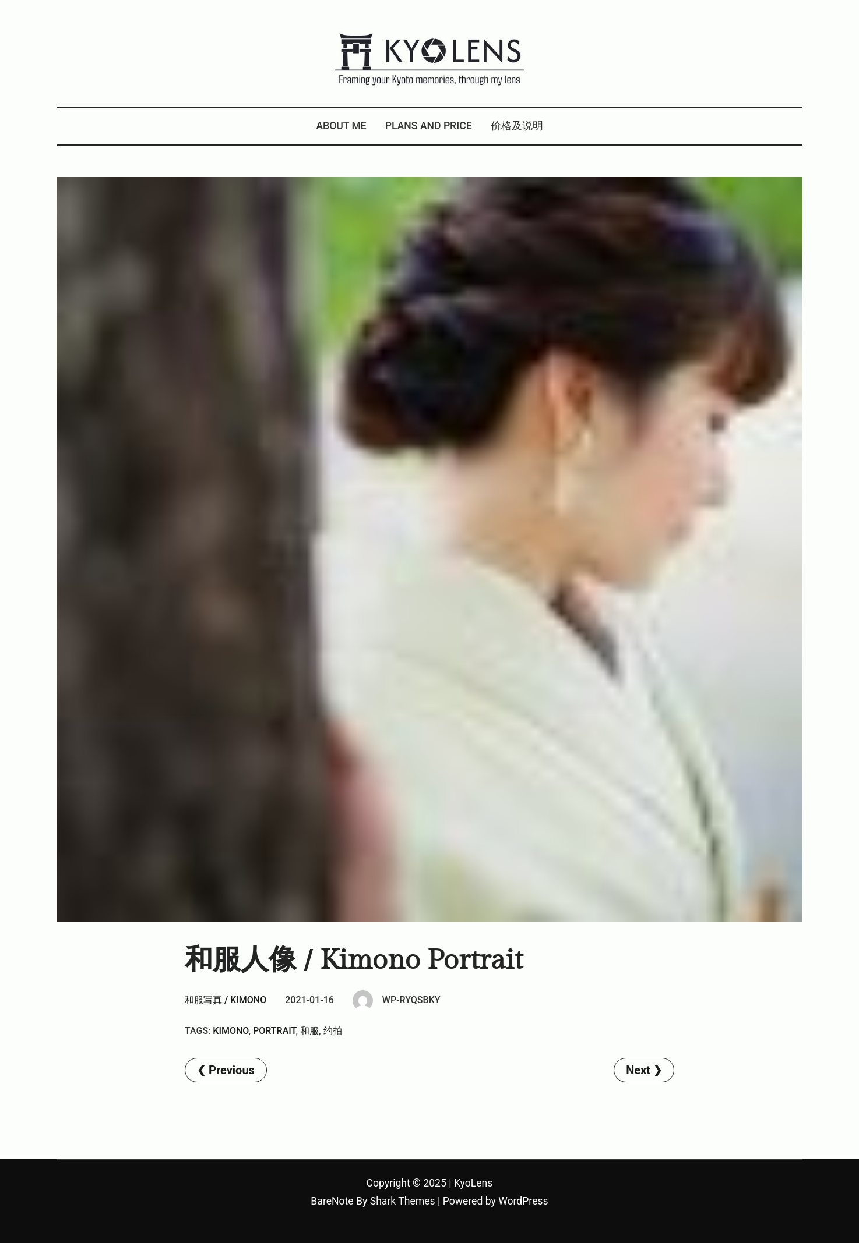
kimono (230, 1030)
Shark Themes (402, 1201)
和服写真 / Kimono (225, 999)
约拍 (332, 1030)
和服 (309, 1030)
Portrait (274, 1030)
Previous (232, 1070)
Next (638, 1070)
